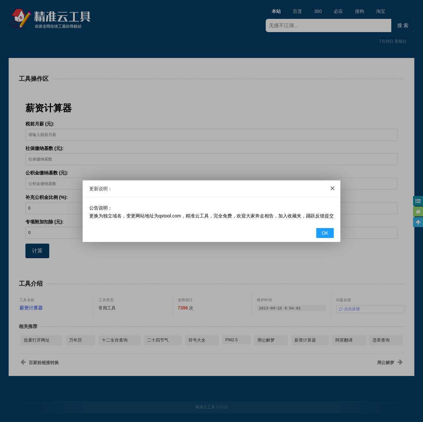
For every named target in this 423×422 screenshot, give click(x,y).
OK (325, 233)
